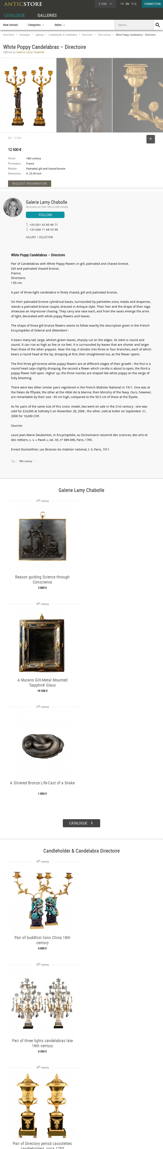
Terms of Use (60, 1141)
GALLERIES (47, 15)
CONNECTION (152, 4)
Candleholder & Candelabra (63, 34)
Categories (42, 1109)
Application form (15, 1123)
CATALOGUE (14, 15)
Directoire (87, 34)
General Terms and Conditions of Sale (90, 1141)
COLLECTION (46, 237)
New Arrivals (10, 25)
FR (122, 4)
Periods (41, 1119)
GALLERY (31, 237)
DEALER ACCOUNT (14, 1104)
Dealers (74, 1109)
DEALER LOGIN (16, 1113)
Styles (40, 1114)
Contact (123, 1115)
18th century (104, 34)
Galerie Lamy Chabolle (46, 202)
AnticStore (8, 34)
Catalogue (24, 34)
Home (122, 1110)
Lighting (39, 34)
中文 (134, 4)
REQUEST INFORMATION (29, 183)
